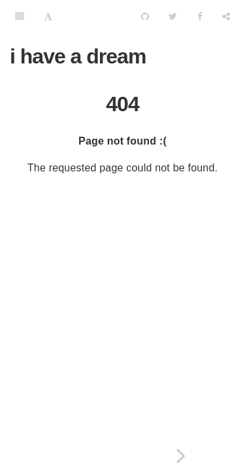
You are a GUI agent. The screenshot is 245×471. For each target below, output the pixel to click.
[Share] (226, 16)
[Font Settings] (48, 16)
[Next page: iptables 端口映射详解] (181, 455)
